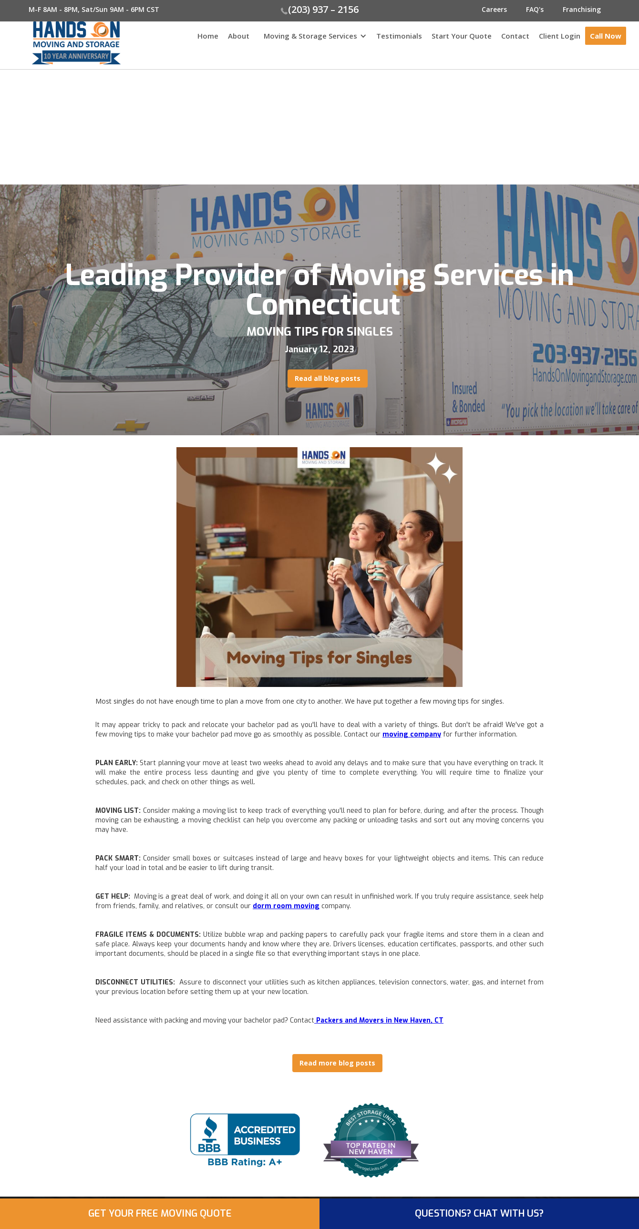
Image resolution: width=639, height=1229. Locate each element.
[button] (313, 40)
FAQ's (535, 9)
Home (207, 36)
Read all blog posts (328, 378)
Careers (494, 9)
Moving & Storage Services (310, 36)
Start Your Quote (462, 36)
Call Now (605, 36)
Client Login (559, 36)
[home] (60, 42)
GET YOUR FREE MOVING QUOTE (160, 1213)
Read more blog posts (337, 1062)
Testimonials (399, 36)
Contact (515, 36)
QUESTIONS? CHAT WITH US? (479, 1213)
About (238, 36)
